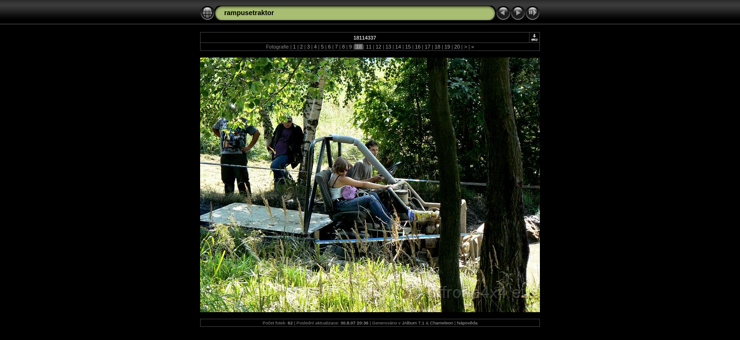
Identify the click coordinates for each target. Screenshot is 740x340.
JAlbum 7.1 (413, 322)
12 (378, 47)
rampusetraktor (249, 13)
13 (388, 47)
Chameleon (441, 322)
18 (437, 47)
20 (457, 47)
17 (427, 47)
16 (417, 47)
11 (368, 47)
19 (447, 47)
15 (408, 47)
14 (398, 47)
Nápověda (467, 322)
